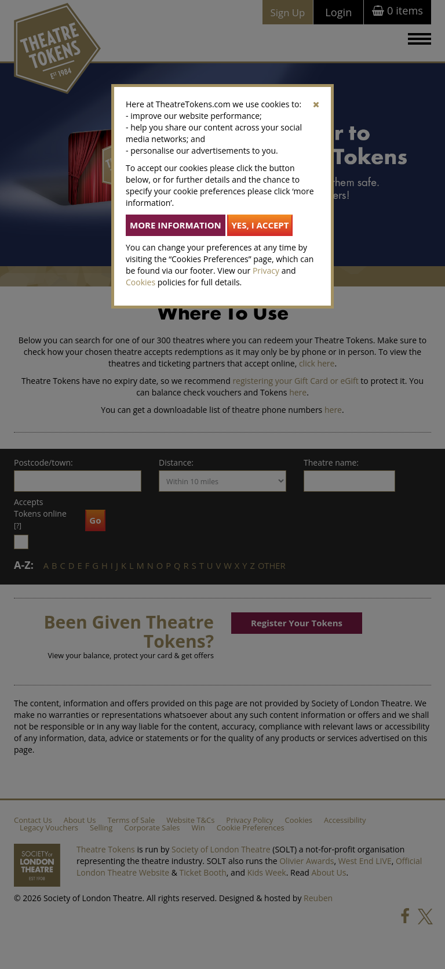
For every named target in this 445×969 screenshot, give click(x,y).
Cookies (140, 282)
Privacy (266, 270)
